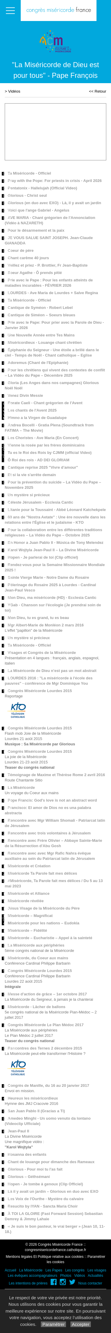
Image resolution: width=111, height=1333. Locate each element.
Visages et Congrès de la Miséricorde (42, 652)
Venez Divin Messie (25, 395)
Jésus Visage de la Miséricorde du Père (44, 908)
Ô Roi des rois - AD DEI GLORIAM (38, 460)
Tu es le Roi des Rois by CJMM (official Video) (49, 452)
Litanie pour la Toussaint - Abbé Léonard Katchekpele (57, 509)
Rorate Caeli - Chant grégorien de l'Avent (45, 403)
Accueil (10, 1270)
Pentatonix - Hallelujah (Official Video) (42, 188)
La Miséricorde (21, 787)
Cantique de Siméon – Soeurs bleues (41, 315)
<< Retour (97, 91)
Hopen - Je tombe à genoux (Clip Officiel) (45, 1184)
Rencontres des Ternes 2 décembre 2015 (45, 1048)
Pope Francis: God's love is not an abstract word (52, 800)
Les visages (97, 1270)
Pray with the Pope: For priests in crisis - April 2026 (55, 180)
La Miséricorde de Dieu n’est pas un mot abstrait (52, 670)
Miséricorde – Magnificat (30, 915)
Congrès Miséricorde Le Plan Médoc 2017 (45, 1025)
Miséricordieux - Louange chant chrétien (45, 342)
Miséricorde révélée (26, 901)
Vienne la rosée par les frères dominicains (46, 445)
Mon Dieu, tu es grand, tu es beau (38, 617)
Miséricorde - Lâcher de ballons (36, 1007)
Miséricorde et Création (29, 866)
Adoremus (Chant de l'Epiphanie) (38, 362)
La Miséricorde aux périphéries (36, 945)
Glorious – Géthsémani (29, 1176)
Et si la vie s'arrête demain (32, 475)
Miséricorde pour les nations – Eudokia (43, 923)
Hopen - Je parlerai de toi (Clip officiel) (43, 557)
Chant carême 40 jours (28, 258)
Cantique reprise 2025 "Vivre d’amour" (43, 467)
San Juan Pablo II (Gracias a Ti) (36, 1111)
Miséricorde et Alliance (28, 893)
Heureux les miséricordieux (33, 1098)
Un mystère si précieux (29, 495)
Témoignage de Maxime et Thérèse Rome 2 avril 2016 (56, 775)
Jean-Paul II (18, 1131)
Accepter (81, 1324)
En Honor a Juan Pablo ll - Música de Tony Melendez (55, 542)
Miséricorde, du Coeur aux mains (38, 958)
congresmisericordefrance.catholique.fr (55, 1250)
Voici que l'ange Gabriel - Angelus (38, 210)
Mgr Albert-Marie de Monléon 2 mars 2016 (46, 625)
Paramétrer (53, 1324)
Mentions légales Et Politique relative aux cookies (44, 1257)
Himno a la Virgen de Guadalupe (37, 417)
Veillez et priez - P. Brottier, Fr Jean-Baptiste (48, 265)
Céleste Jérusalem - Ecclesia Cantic (40, 502)
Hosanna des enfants (27, 1154)
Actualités (95, 1276)
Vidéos (14, 91)
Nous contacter (90, 1283)
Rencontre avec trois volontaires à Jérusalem (49, 833)
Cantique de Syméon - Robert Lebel (40, 307)
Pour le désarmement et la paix (36, 230)
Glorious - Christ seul (27, 195)
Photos (65, 1276)
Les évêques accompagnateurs (32, 1276)
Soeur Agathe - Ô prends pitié (35, 272)
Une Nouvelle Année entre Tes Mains (41, 335)
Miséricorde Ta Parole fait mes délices (42, 873)
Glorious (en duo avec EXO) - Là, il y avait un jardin (54, 203)
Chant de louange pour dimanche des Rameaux (51, 1162)
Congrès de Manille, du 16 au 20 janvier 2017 (48, 1085)
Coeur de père (20, 250)
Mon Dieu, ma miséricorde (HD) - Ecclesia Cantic (52, 597)
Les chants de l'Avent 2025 (32, 410)
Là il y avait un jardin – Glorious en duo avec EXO (53, 1191)
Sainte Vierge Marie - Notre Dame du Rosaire (48, 577)
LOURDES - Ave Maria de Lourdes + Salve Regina (53, 293)
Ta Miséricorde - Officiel (29, 173)
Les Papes (53, 1270)
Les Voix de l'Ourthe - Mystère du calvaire (45, 1199)
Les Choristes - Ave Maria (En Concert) (43, 438)
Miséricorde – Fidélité (27, 930)
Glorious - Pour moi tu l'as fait (35, 1169)
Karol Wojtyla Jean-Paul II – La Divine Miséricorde (53, 550)
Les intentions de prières (28, 1283)
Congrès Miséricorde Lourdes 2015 (40, 691)
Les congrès (74, 1270)
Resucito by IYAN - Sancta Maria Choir (43, 1206)
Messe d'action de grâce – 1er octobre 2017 (47, 994)
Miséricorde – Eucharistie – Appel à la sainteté (50, 938)
